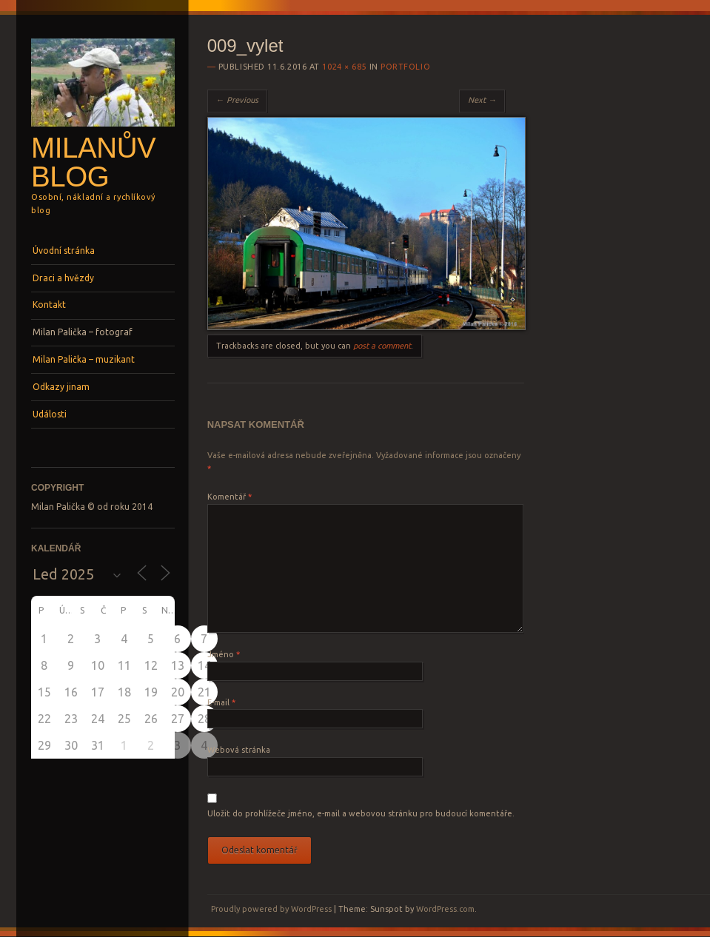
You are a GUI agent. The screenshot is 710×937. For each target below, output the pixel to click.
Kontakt (49, 304)
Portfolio (405, 66)
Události (50, 414)
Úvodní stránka (64, 250)
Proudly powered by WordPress (271, 908)
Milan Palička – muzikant (84, 359)
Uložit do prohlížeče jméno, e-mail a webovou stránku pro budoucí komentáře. (361, 813)
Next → (482, 99)
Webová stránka (238, 749)
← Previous (237, 99)
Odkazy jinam (61, 387)
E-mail (221, 702)
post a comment (382, 345)
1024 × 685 (344, 66)
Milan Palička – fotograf (83, 332)
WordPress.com (445, 908)
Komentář (229, 496)
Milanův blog (93, 162)
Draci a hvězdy (63, 278)
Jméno (223, 654)
